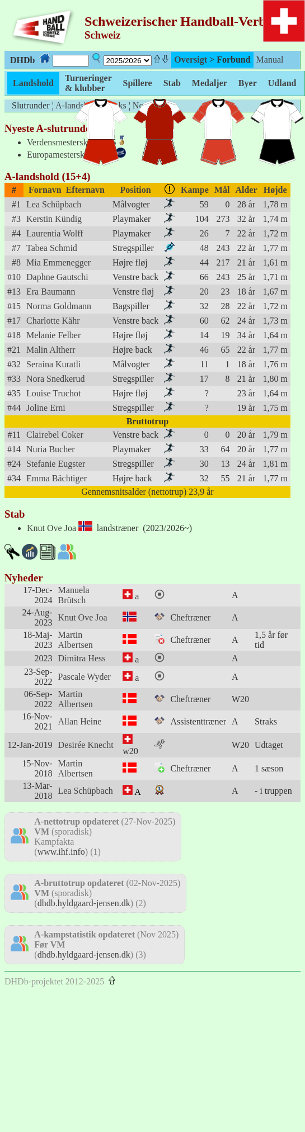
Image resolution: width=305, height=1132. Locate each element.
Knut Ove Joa (51, 528)
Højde (275, 190)
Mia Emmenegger (58, 262)
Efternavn (85, 190)
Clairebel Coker (54, 434)
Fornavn (45, 190)
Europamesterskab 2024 (70, 154)
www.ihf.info (61, 851)
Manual (270, 59)
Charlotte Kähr (53, 320)
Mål (222, 190)
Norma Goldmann (58, 306)
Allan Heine (80, 721)
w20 (130, 751)
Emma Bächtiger (56, 478)
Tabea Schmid (51, 248)
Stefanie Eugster (55, 463)
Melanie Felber (53, 335)
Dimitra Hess (82, 658)
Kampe (195, 190)
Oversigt (190, 59)
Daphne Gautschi (57, 277)
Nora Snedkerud (55, 378)
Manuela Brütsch (74, 595)
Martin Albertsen (75, 640)
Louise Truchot (53, 393)
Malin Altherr (51, 349)
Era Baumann (51, 291)
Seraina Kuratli (53, 364)
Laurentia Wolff (54, 233)
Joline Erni (45, 408)
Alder (246, 190)
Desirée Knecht (86, 745)
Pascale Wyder (84, 676)
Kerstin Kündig (54, 219)
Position (135, 190)
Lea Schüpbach (53, 204)
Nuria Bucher (50, 449)
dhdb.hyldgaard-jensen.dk (83, 903)
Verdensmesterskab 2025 (71, 142)
